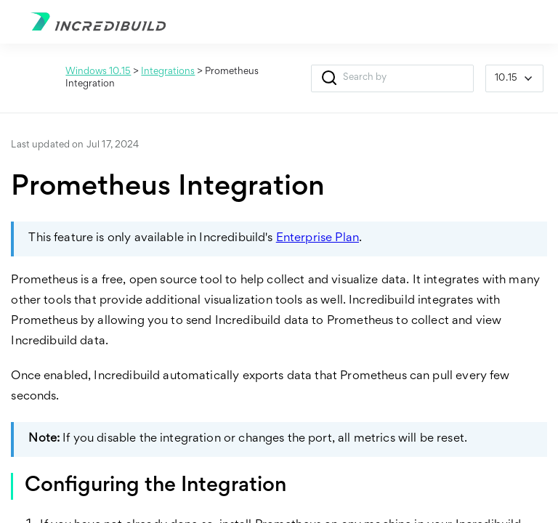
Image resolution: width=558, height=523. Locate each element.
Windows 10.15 (98, 72)
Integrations (168, 72)
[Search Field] (392, 78)
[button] (329, 78)
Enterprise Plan (317, 238)
